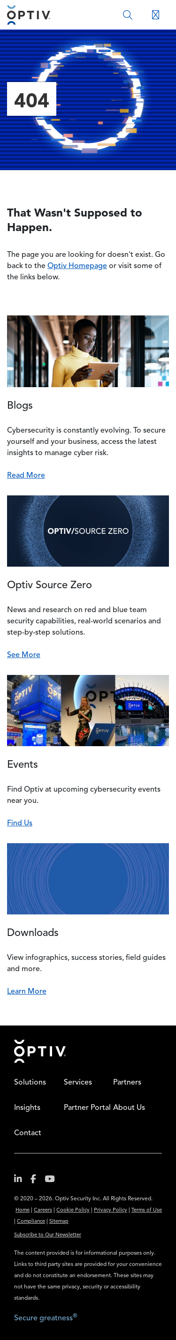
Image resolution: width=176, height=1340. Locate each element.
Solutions (30, 1082)
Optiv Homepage (77, 266)
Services (78, 1082)
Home (40, 1051)
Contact (27, 1133)
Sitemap (59, 1221)
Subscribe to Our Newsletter (47, 1235)
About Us (129, 1108)
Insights (27, 1108)
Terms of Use (146, 1210)
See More (23, 655)
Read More (26, 475)
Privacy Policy (110, 1210)
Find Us (19, 823)
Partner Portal (87, 1108)
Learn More (26, 992)
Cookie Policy (73, 1210)
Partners (127, 1082)
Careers (43, 1210)
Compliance (31, 1221)
